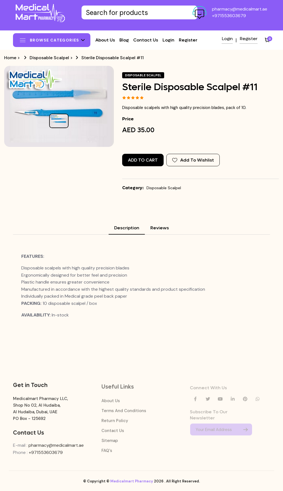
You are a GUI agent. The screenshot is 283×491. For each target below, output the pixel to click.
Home (10, 58)
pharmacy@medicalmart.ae (239, 9)
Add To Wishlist (193, 160)
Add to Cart (143, 160)
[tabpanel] (141, 285)
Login (168, 40)
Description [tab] (126, 228)
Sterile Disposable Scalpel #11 (112, 58)
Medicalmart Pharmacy (131, 484)
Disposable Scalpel (49, 58)
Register (188, 40)
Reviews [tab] (159, 228)
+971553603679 (229, 16)
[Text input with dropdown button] (139, 12)
